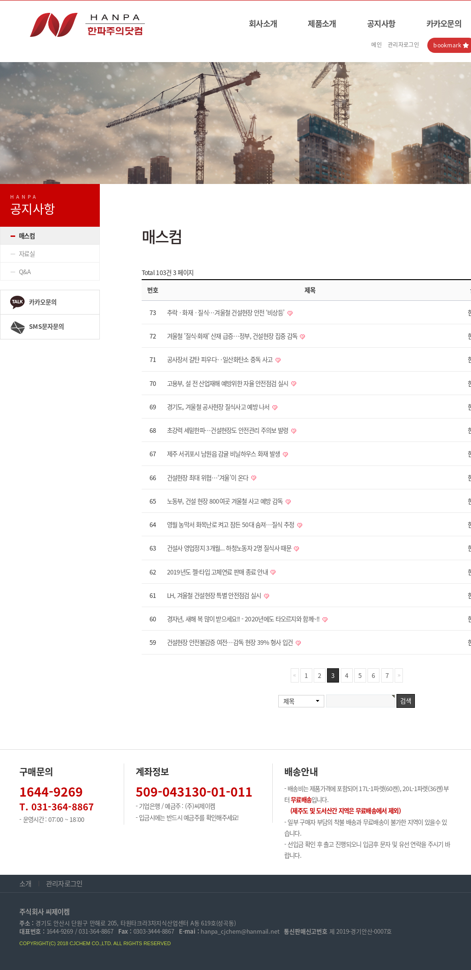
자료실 (26, 253)
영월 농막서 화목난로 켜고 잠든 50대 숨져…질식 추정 (231, 524)
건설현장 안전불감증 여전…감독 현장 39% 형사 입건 (230, 642)
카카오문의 (33, 302)
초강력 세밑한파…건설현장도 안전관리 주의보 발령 (228, 430)
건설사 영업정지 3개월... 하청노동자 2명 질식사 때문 (230, 547)
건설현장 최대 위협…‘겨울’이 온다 (208, 477)
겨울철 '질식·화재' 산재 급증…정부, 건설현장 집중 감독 (233, 335)
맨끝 (399, 675)
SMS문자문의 (37, 327)
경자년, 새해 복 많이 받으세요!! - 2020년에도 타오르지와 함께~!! (244, 618)
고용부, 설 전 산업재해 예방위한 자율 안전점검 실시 (228, 383)
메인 (376, 44)
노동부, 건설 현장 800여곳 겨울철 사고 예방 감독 (225, 500)
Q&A (24, 271)
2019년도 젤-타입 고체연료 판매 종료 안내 (218, 571)
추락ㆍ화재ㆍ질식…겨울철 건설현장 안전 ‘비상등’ (226, 312)
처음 (295, 675)
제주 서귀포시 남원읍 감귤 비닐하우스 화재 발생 (224, 453)
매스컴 (26, 235)
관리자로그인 (403, 44)
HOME (414, 192)
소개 (25, 883)
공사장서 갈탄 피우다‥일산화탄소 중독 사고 (220, 359)
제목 (288, 701)
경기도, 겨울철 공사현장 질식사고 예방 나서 (219, 406)
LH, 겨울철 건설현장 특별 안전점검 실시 (215, 595)
